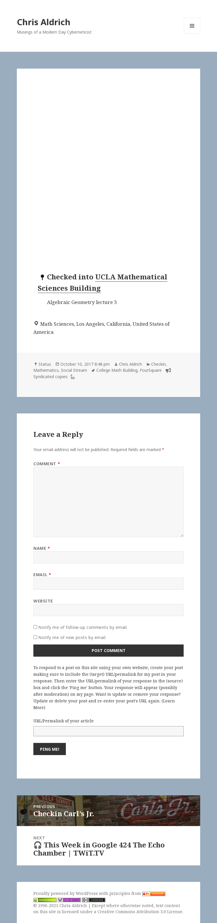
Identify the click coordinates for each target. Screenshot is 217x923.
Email (42, 574)
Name (41, 548)
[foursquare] (72, 376)
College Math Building (117, 370)
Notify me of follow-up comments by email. (83, 627)
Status (45, 364)
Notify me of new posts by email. (72, 637)
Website (43, 601)
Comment (46, 463)
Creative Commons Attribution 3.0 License (139, 911)
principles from (137, 893)
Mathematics (46, 370)
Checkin (158, 364)
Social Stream (74, 370)
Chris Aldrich (43, 22)
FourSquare (151, 370)
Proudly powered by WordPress (66, 893)
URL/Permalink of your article (63, 721)
